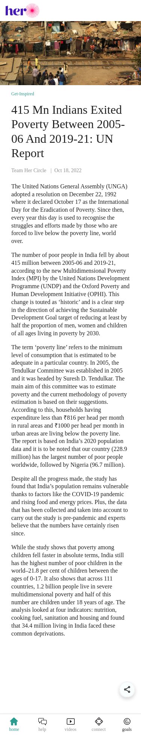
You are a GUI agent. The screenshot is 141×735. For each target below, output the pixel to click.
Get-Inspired (22, 93)
